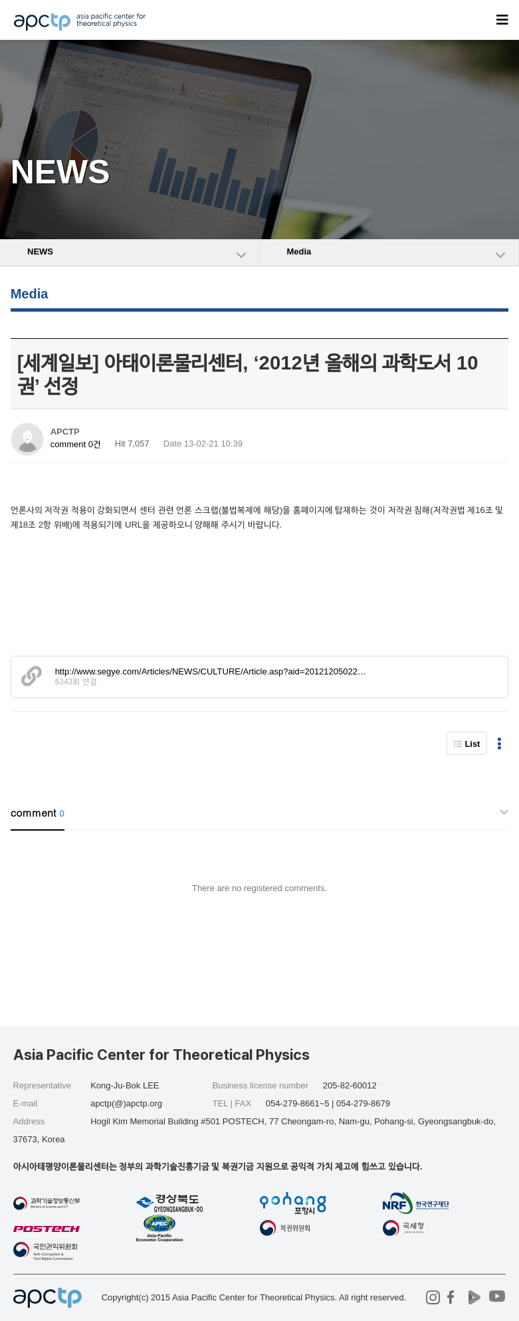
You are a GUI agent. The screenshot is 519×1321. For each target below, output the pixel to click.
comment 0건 (76, 444)
